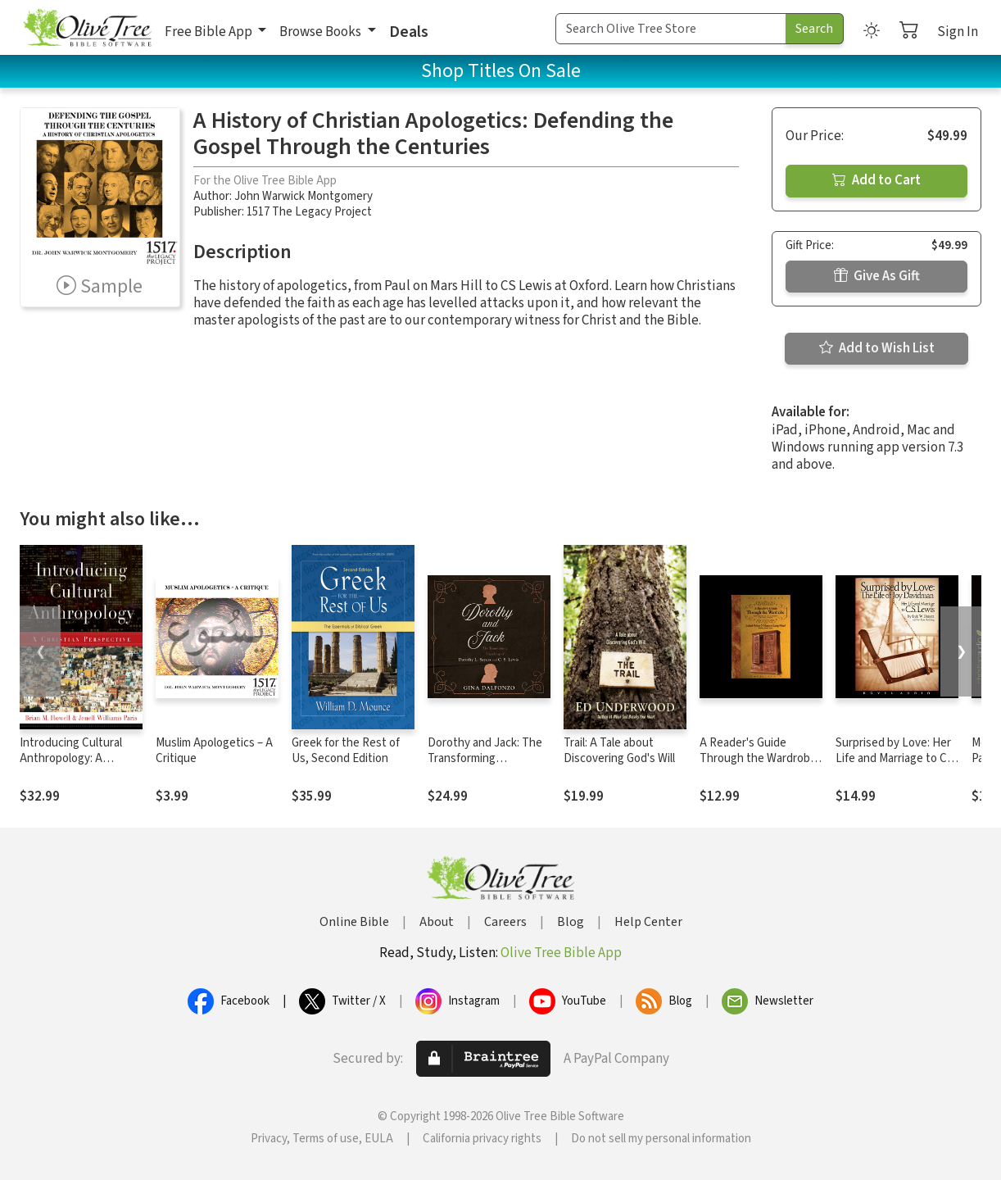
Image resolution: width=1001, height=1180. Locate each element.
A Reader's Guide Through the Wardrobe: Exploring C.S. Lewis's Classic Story (759, 766)
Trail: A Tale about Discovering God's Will (619, 750)
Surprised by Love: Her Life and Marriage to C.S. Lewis (897, 758)
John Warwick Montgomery (303, 196)
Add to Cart (876, 180)
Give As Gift (877, 276)
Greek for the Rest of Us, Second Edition (346, 750)
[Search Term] (670, 28)
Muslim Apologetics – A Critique (214, 750)
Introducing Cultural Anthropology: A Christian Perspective (75, 758)
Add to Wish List (877, 348)
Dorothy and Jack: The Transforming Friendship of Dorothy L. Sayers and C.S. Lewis (488, 766)
